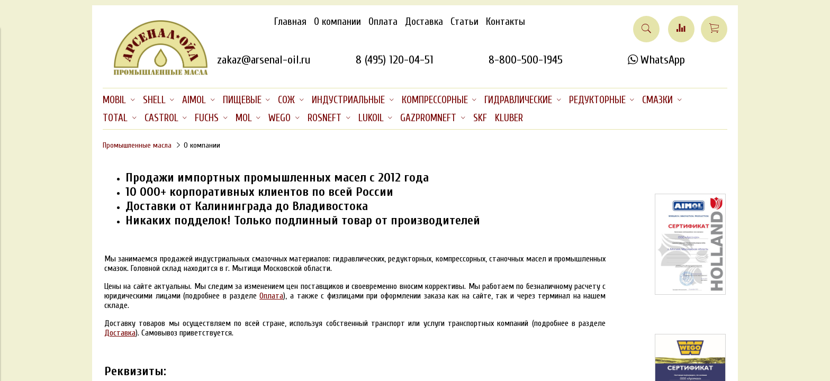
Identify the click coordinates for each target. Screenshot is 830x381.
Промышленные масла (137, 145)
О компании (337, 22)
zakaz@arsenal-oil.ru (263, 60)
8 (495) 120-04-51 (395, 60)
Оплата (383, 22)
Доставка (424, 22)
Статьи (464, 22)
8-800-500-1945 (526, 60)
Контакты (505, 22)
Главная (290, 22)
